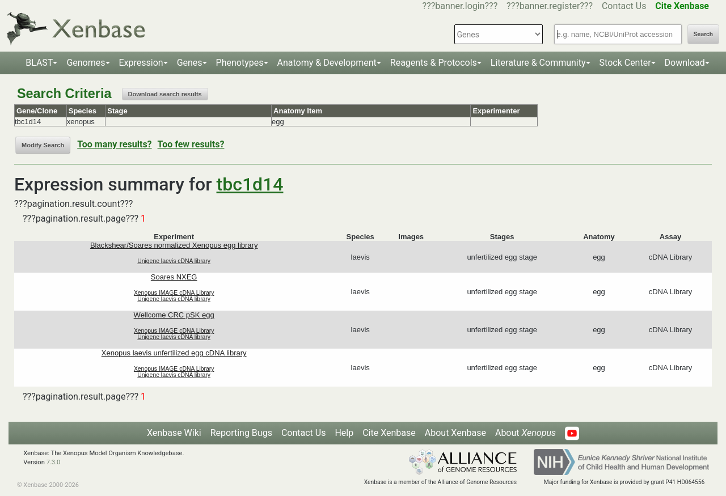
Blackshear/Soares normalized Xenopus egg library (174, 245)
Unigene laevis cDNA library (173, 261)
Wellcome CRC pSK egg (174, 315)
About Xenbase (455, 432)
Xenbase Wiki (174, 432)
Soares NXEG (174, 277)
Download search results (165, 94)
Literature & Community (538, 62)
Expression (141, 62)
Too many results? (114, 144)
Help (344, 432)
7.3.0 (54, 462)
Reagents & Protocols (433, 62)
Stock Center (625, 62)
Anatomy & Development (327, 62)
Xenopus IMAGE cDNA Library (174, 293)
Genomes (85, 62)
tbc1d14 (250, 184)
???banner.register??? (549, 6)
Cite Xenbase (389, 432)
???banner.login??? (460, 6)
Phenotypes (240, 62)
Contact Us (624, 6)
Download (685, 62)
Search (703, 34)
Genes (189, 62)
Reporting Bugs (241, 432)
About (525, 432)
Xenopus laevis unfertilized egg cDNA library (174, 353)
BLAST (39, 62)
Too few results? (191, 144)
